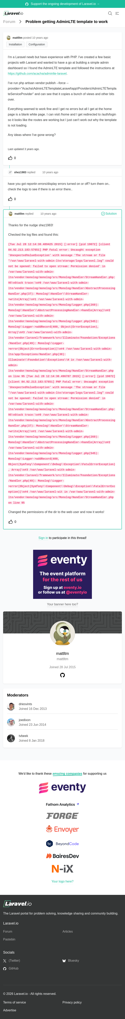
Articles (67, 931)
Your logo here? (62, 881)
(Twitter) (11, 960)
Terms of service (14, 1002)
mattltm (62, 656)
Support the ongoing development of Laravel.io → (62, 4)
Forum (9, 21)
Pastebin (9, 939)
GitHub (10, 968)
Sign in (43, 538)
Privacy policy (72, 1002)
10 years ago (50, 172)
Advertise (9, 1010)
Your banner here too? (62, 604)
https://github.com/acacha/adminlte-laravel (37, 73)
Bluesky (70, 960)
